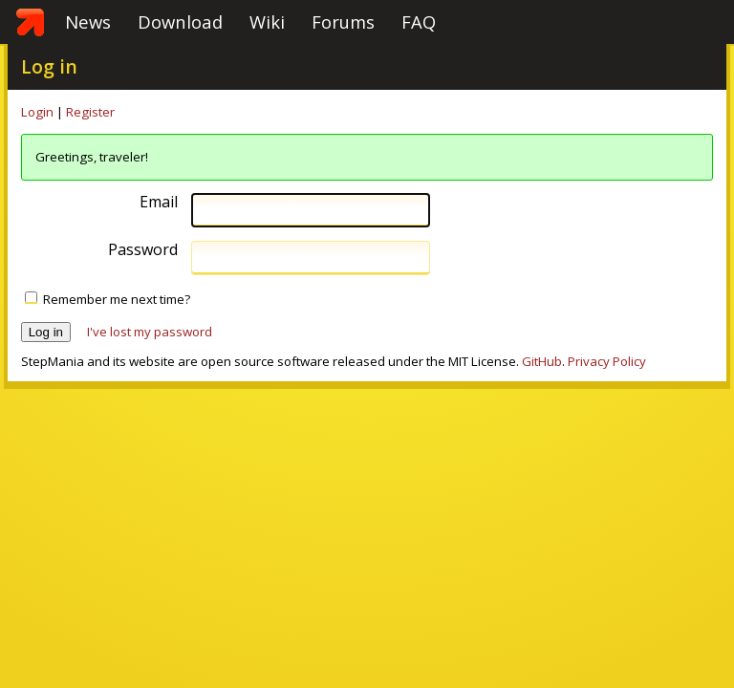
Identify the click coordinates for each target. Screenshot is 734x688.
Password (143, 250)
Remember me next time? (116, 299)
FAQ (418, 21)
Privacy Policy (607, 361)
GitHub (542, 361)
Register (90, 111)
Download (180, 21)
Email (159, 202)
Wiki (267, 21)
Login (37, 111)
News (88, 21)
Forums (343, 21)
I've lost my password (149, 331)
